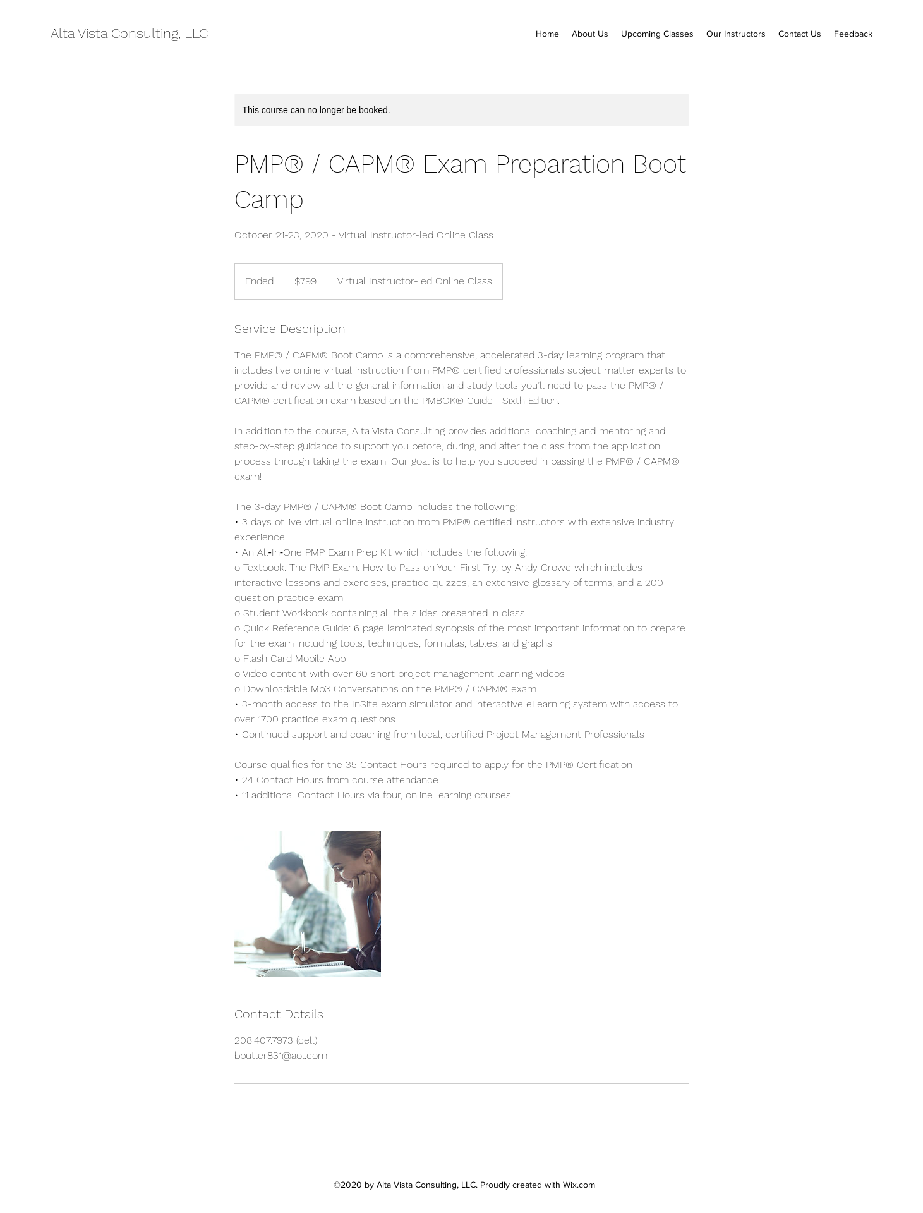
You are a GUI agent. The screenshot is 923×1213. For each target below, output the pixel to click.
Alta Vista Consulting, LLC (129, 33)
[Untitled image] (307, 904)
